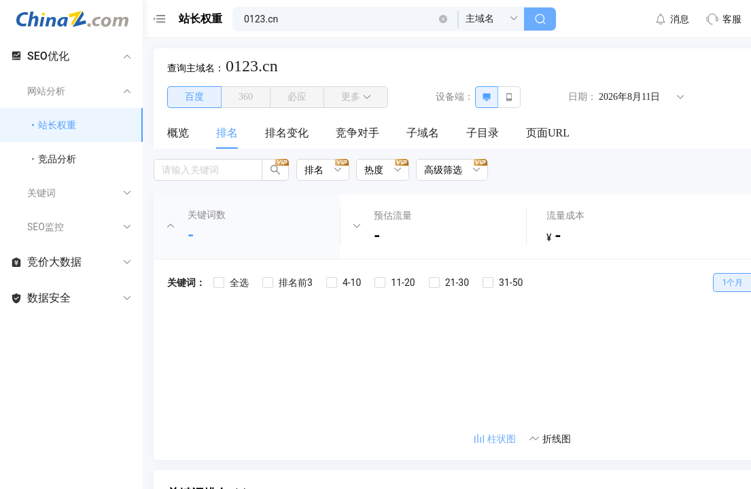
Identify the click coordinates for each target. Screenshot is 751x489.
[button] (443, 19)
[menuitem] (178, 133)
